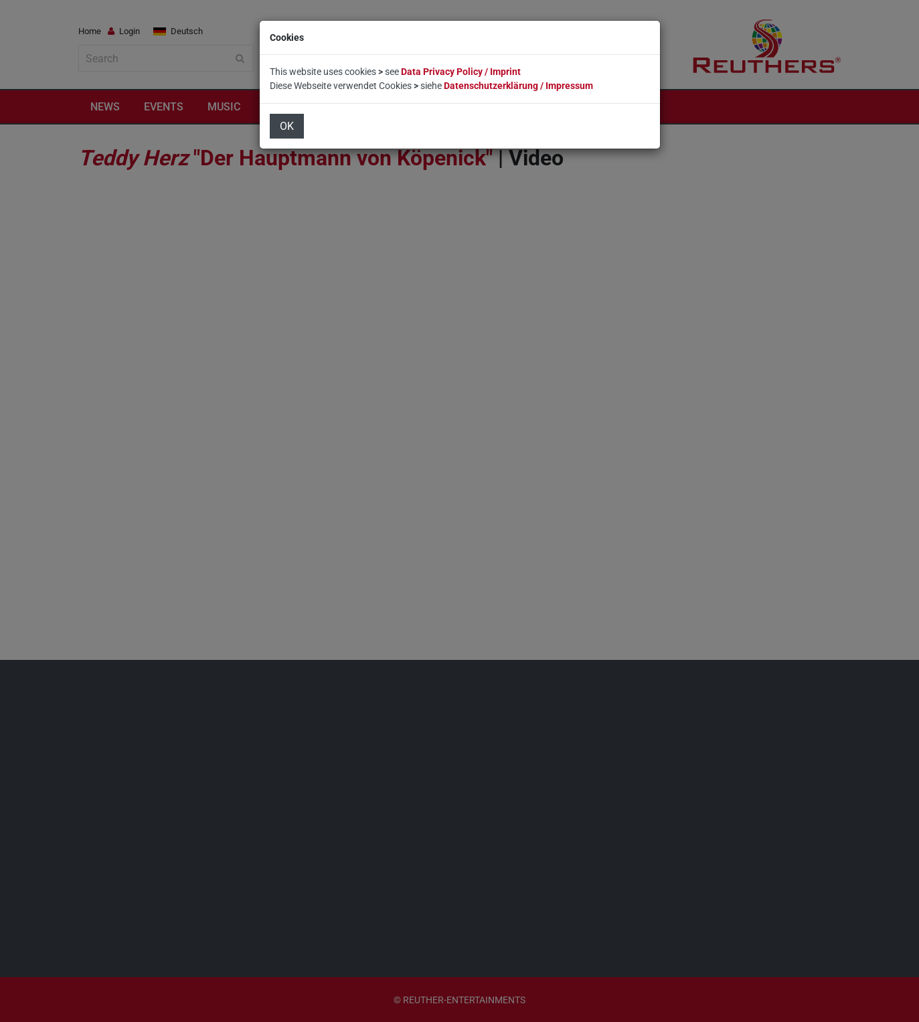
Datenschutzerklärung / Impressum (518, 85)
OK (287, 126)
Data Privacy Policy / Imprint (461, 71)
